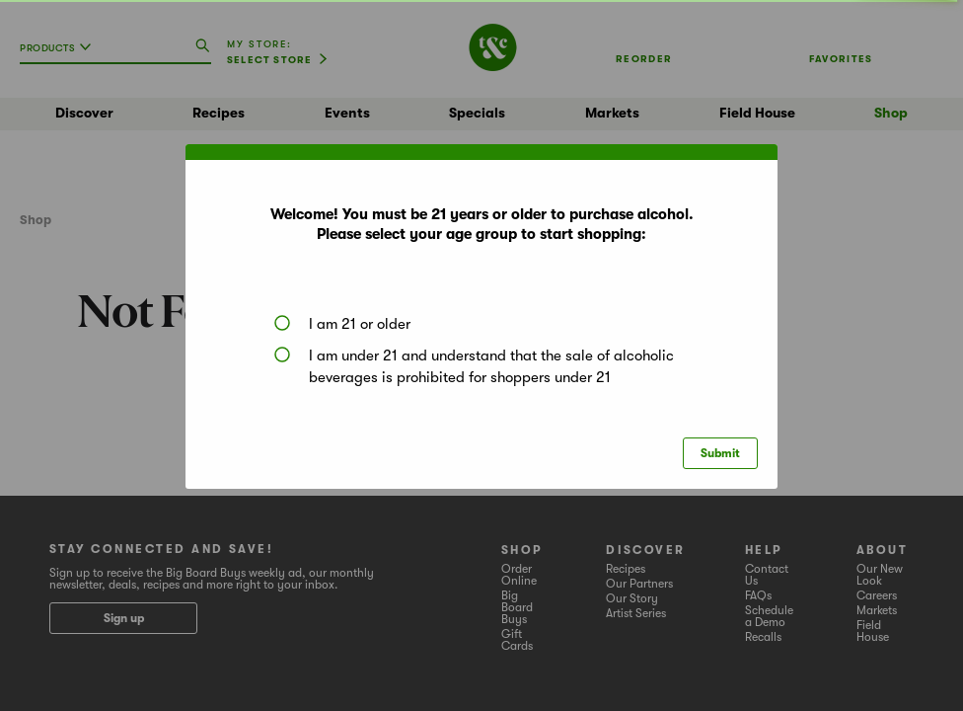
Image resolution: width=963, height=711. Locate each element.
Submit (720, 453)
